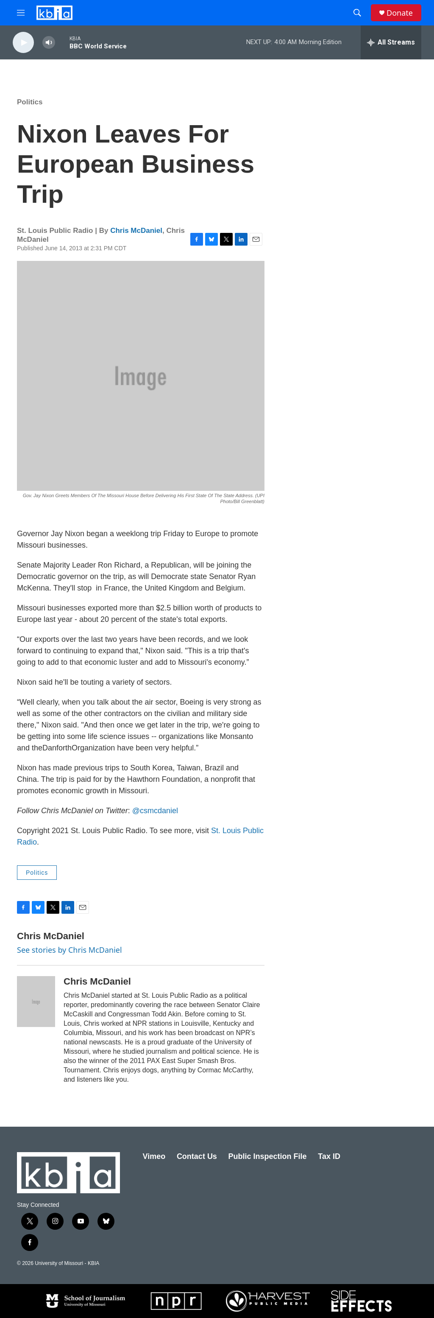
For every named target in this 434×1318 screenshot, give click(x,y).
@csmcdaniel (155, 810)
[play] (23, 43)
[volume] (49, 42)
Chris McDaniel (136, 231)
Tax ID (329, 1156)
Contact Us (197, 1156)
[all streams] (391, 42)
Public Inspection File (267, 1156)
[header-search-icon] (357, 13)
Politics (29, 102)
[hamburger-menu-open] (21, 12)
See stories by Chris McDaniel (69, 950)
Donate (400, 12)
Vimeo (154, 1156)
